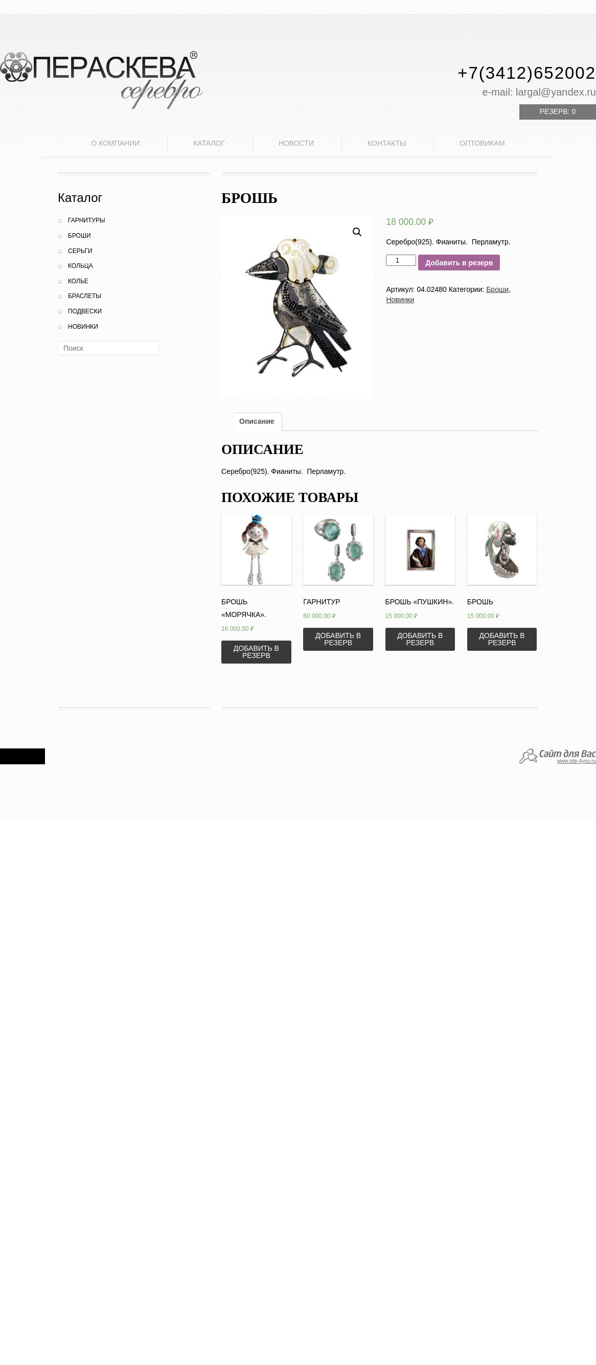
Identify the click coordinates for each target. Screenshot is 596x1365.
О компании (115, 143)
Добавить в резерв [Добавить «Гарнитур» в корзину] (338, 639)
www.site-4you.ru (576, 761)
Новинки (83, 326)
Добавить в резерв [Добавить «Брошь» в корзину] (502, 639)
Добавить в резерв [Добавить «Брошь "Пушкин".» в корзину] (420, 639)
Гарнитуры (86, 220)
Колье (78, 281)
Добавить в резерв (459, 263)
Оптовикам (482, 143)
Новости (296, 143)
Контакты (387, 143)
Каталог (209, 143)
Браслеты (84, 296)
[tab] (257, 422)
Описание (256, 421)
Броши (79, 235)
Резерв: (558, 111)
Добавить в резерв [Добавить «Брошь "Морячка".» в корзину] (256, 651)
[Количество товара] (401, 260)
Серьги (80, 251)
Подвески (85, 311)
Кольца (80, 265)
